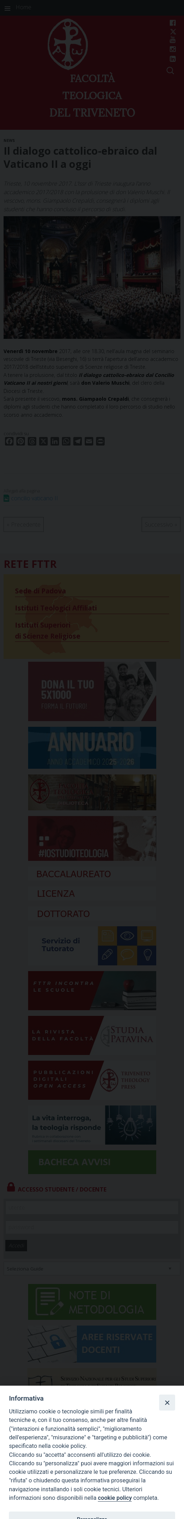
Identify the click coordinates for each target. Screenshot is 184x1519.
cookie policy (115, 1497)
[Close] (167, 1402)
